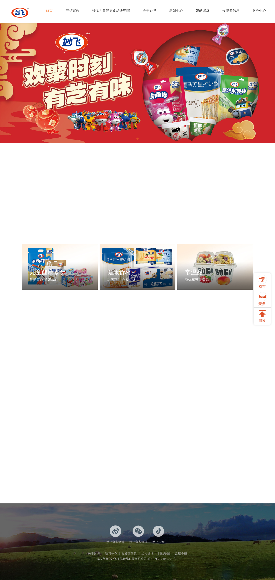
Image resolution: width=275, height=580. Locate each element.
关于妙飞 (149, 10)
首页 (49, 10)
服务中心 (259, 10)
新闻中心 (176, 10)
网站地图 (164, 553)
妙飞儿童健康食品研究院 (111, 10)
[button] (137, 139)
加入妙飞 (147, 553)
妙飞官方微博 (115, 534)
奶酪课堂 (202, 10)
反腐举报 (181, 553)
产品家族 (72, 10)
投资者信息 (230, 10)
